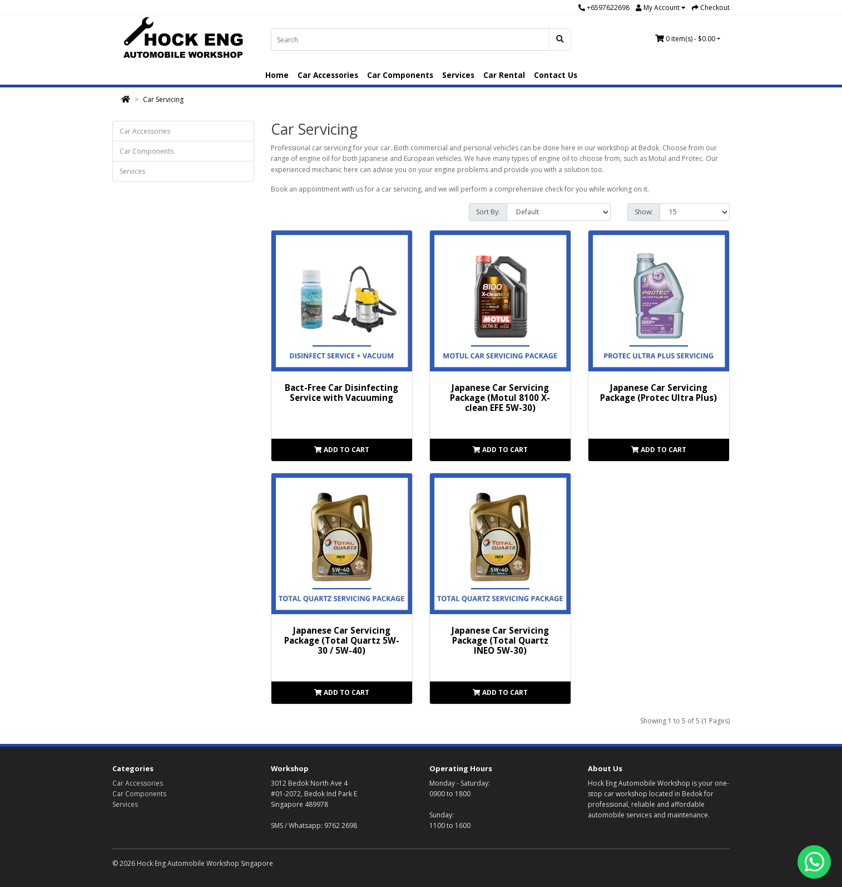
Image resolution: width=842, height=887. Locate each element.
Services (458, 75)
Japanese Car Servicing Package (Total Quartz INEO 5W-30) (500, 640)
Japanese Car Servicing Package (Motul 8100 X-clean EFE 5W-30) (500, 397)
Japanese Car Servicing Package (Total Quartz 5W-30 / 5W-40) (341, 640)
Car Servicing (163, 99)
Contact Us (555, 75)
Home (277, 75)
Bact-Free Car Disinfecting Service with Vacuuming (341, 392)
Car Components (400, 75)
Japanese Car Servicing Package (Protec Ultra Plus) (658, 392)
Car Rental (504, 75)
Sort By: (488, 212)
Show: (644, 212)
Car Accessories (328, 75)
